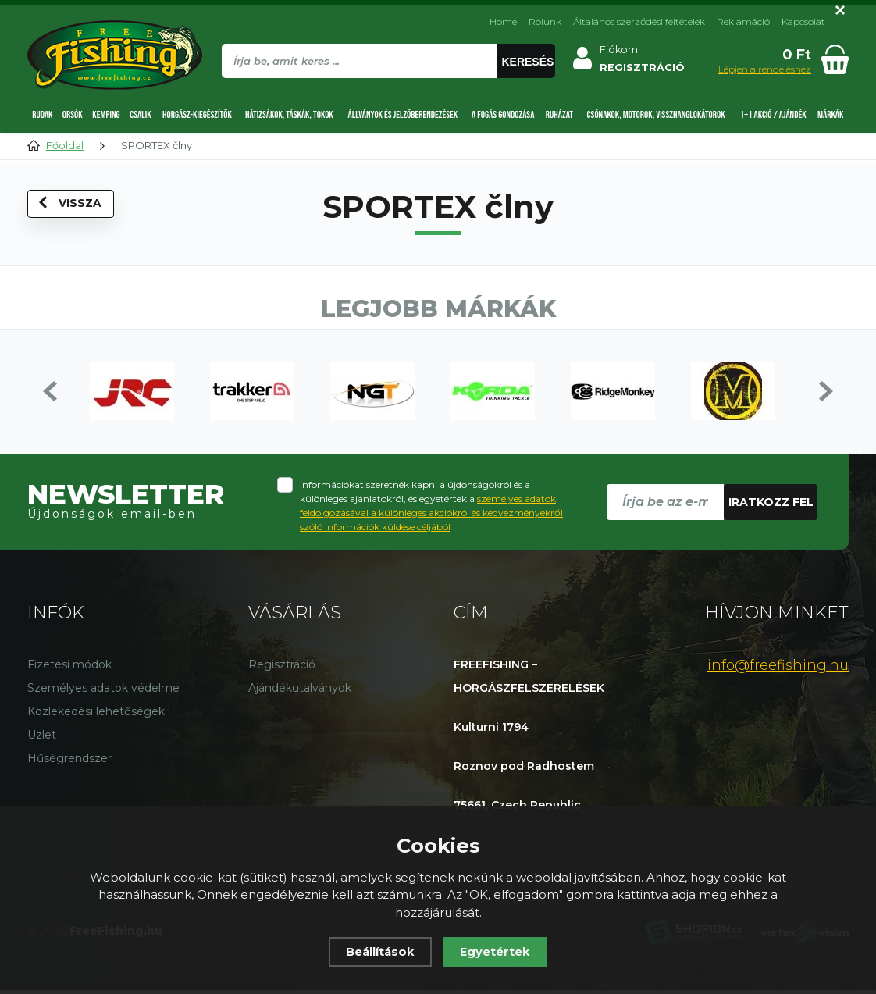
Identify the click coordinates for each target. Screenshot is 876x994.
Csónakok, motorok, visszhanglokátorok (656, 115)
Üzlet (41, 739)
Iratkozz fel (771, 506)
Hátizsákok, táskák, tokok (289, 115)
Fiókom (621, 50)
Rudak (42, 115)
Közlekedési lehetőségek (96, 715)
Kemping (105, 115)
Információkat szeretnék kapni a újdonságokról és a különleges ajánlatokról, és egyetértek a (431, 509)
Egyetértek (496, 951)
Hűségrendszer (69, 762)
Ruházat (559, 115)
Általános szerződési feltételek (639, 21)
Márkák (830, 115)
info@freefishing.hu (778, 669)
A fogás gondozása (503, 115)
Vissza (71, 206)
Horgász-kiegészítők (197, 115)
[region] (389, 94)
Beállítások (380, 951)
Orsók (72, 115)
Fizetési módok (69, 668)
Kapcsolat (803, 21)
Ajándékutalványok (299, 692)
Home (503, 21)
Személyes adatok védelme (103, 692)
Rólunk (545, 21)
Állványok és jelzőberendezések (403, 115)
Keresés (530, 61)
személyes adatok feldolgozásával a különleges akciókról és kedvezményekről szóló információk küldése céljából (431, 516)
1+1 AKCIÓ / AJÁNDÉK (773, 115)
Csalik (140, 115)
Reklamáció (743, 21)
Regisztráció (281, 668)
